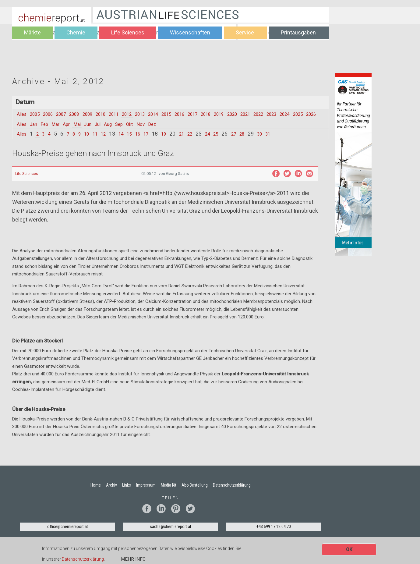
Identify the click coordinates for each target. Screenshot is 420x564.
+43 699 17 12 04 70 (273, 533)
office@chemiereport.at (67, 533)
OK (349, 549)
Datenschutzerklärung (83, 559)
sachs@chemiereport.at (170, 533)
